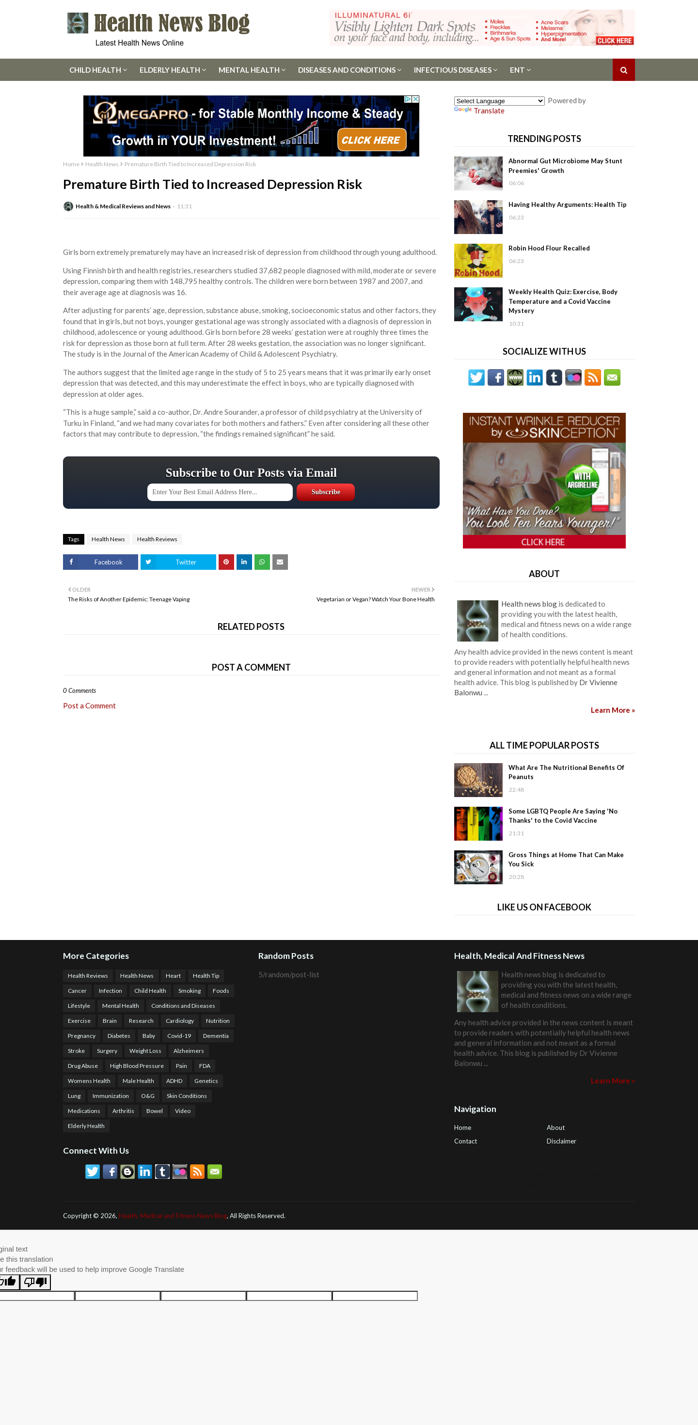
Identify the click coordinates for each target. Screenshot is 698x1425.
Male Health (138, 1080)
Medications (84, 1110)
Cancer (77, 990)
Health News (102, 164)
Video (182, 1110)
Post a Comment (89, 705)
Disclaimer (561, 1141)
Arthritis (123, 1110)
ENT (517, 69)
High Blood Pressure (137, 1065)
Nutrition (218, 1020)
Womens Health (89, 1080)
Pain (181, 1065)
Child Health (95, 69)
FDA (204, 1065)
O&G (148, 1095)
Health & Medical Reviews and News (123, 206)
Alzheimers (189, 1050)
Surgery (107, 1050)
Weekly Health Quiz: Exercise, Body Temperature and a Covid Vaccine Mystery (563, 301)
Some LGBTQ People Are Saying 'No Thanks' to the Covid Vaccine (563, 816)
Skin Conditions (187, 1095)
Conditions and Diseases (183, 1005)
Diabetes (119, 1035)
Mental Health (249, 69)
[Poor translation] (35, 1282)
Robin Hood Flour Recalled (549, 248)
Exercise (79, 1020)
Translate (479, 110)
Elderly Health (170, 69)
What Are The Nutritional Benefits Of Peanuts (566, 772)
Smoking (189, 990)
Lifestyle (79, 1005)
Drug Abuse (83, 1065)
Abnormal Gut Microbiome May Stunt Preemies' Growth (565, 165)
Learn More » (613, 709)
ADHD (174, 1080)
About (556, 1127)
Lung (74, 1095)
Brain (110, 1020)
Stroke (76, 1050)
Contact (465, 1141)
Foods (221, 990)
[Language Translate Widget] (499, 101)
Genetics (206, 1080)
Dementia (216, 1035)
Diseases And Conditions (347, 69)
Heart (173, 975)
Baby (149, 1035)
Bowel (154, 1110)
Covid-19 (179, 1035)
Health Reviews (157, 539)
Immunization (111, 1095)
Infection (110, 990)
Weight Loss (145, 1050)
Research (141, 1020)
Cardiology (180, 1020)
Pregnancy (81, 1035)
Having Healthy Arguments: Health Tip (567, 204)
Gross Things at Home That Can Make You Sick (566, 859)
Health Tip (206, 975)
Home (71, 164)
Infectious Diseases (453, 69)
